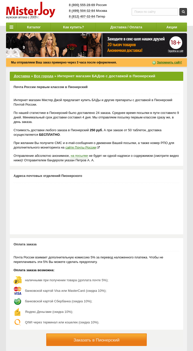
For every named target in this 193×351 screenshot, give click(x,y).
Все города (43, 76)
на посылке (79, 156)
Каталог (34, 27)
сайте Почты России (80, 147)
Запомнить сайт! (169, 62)
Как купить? (73, 27)
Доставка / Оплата (126, 27)
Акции (171, 27)
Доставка (22, 76)
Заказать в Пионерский (96, 340)
